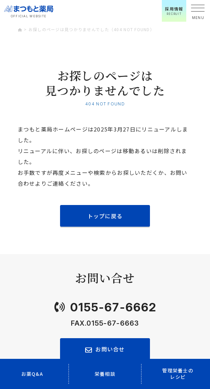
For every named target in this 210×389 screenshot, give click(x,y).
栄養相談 (105, 373)
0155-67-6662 (113, 307)
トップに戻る (105, 216)
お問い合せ (110, 349)
